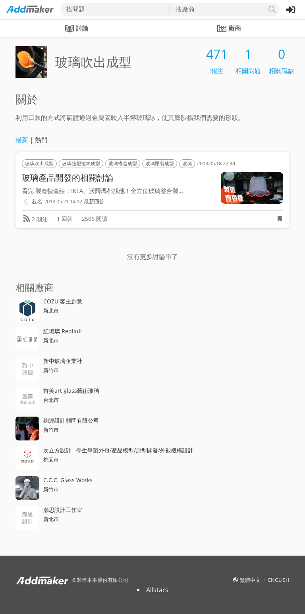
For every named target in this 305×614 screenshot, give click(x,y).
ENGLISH (279, 579)
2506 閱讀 (94, 218)
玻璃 (187, 163)
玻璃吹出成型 (39, 163)
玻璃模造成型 (122, 163)
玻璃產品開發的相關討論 (68, 177)
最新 (21, 139)
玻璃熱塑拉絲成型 (81, 163)
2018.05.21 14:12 (63, 201)
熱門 (41, 139)
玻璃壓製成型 (159, 163)
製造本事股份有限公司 (102, 579)
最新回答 (94, 201)
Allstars (157, 589)
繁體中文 (251, 579)
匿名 (36, 201)
